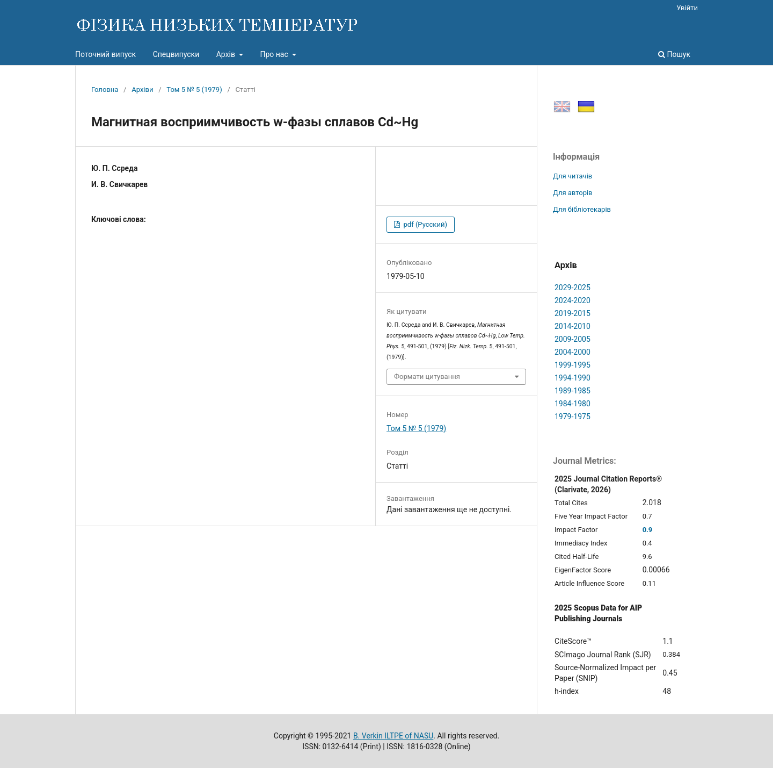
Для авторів (573, 193)
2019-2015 (572, 313)
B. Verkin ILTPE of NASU (393, 735)
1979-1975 (572, 416)
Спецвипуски (176, 54)
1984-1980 (572, 403)
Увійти (687, 8)
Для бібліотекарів (582, 209)
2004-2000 (572, 352)
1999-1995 (572, 365)
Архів (226, 54)
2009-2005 (572, 339)
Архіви (142, 89)
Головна (104, 89)
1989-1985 (572, 390)
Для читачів (572, 176)
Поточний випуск (105, 54)
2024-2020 (572, 300)
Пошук (674, 54)
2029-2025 (572, 287)
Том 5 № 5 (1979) (194, 89)
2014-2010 (572, 326)
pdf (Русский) (424, 224)
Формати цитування (427, 376)
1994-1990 (572, 378)
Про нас (275, 54)
